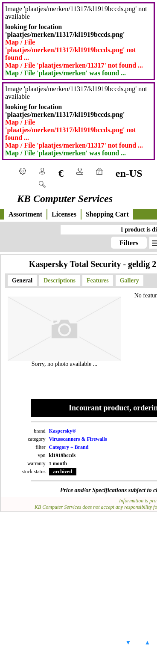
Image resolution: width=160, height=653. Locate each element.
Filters (128, 242)
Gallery (129, 280)
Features (98, 280)
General (22, 280)
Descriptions (60, 280)
